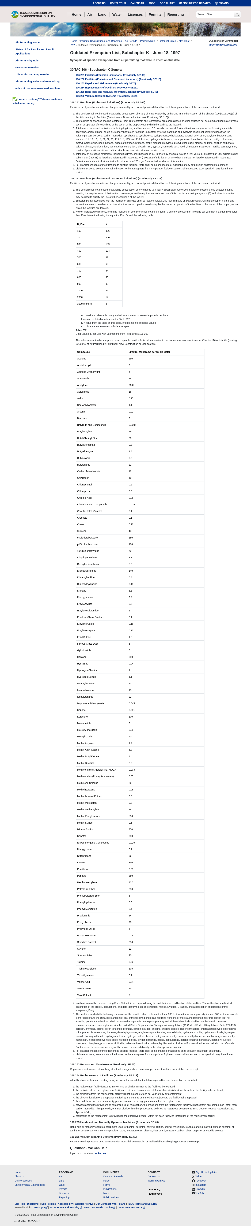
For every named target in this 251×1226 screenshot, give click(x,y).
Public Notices (111, 1197)
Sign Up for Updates (195, 3)
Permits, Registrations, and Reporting (101, 41)
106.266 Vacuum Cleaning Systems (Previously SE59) (107, 96)
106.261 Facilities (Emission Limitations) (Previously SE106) (110, 75)
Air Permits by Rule (27, 60)
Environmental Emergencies (30, 1184)
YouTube (200, 1193)
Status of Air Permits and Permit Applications (34, 51)
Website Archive (84, 1203)
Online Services (23, 1180)
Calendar (137, 3)
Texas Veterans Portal (131, 1207)
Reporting (64, 1197)
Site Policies (48, 1203)
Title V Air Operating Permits (32, 74)
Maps (106, 1193)
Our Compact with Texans (111, 1203)
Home (18, 1172)
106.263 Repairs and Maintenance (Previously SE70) (106, 83)
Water (62, 1184)
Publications (110, 1189)
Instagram (201, 1184)
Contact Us (118, 3)
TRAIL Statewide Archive (100, 1207)
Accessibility (65, 1203)
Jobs (152, 3)
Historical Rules (167, 41)
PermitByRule (147, 41)
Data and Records (113, 1176)
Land (61, 1180)
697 (73, 45)
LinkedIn (200, 1189)
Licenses (64, 1193)
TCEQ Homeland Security (142, 1203)
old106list (184, 41)
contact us (100, 1153)
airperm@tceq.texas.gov (223, 44)
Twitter (198, 1176)
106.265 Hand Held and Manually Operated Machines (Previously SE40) (117, 91)
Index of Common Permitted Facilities (37, 88)
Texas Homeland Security (66, 1207)
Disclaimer (33, 1203)
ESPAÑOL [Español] (222, 3)
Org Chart (167, 3)
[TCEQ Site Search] (237, 14)
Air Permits (131, 41)
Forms (106, 1184)
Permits (63, 1189)
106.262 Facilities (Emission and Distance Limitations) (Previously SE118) (118, 79)
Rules (106, 1180)
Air (60, 1176)
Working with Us (156, 1180)
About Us (99, 3)
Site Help (20, 1203)
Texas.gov (40, 1207)
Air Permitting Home (27, 42)
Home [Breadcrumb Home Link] (74, 41)
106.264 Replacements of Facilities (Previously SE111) (107, 87)
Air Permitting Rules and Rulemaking (37, 81)
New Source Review (27, 67)
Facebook (201, 1180)
